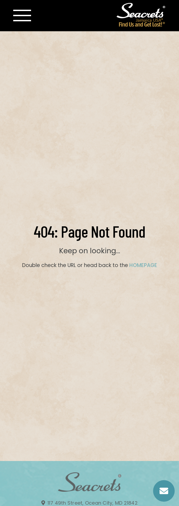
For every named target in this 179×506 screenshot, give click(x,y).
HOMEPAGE (143, 265)
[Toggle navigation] (22, 16)
